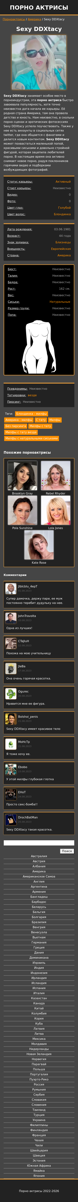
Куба (39, 1023)
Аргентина (39, 886)
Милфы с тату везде (20, 432)
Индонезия (39, 973)
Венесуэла (39, 932)
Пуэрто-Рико (39, 1079)
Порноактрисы (14, 19)
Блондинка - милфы (31, 413)
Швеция (39, 1155)
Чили (39, 1145)
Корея (39, 1018)
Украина (39, 1120)
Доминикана (38, 957)
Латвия (39, 1028)
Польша (39, 1069)
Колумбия (39, 1013)
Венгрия (39, 927)
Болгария (39, 917)
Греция (39, 947)
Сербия (38, 1094)
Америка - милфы (18, 420)
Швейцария (39, 1150)
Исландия (39, 983)
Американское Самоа (39, 876)
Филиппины (39, 1125)
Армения (39, 891)
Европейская (61, 249)
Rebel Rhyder (55, 493)
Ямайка (39, 1170)
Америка (34, 19)
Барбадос (39, 902)
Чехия (39, 1140)
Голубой (64, 207)
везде (32, 395)
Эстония (39, 1160)
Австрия (39, 861)
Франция (39, 1135)
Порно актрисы (39, 7)
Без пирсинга (15, 426)
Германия (39, 942)
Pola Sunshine (22, 528)
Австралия (39, 856)
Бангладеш (39, 897)
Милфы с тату (40, 426)
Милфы (54, 420)
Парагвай (39, 1064)
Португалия (39, 1074)
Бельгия (39, 912)
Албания (38, 866)
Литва (39, 1033)
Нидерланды (39, 1049)
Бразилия (39, 922)
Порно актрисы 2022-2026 (39, 1191)
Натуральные (60, 301)
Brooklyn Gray (22, 493)
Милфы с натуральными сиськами (31, 438)
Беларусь (39, 907)
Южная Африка (39, 1165)
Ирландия (39, 978)
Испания (39, 988)
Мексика (39, 1039)
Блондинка (62, 214)
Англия (39, 881)
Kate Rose (39, 562)
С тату (41, 420)
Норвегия (39, 1059)
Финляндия (39, 1130)
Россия (39, 1084)
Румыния (39, 1089)
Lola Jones (55, 528)
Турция (39, 1115)
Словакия (39, 1099)
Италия (38, 993)
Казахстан (39, 998)
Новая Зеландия (38, 1054)
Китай (39, 1008)
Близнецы (63, 242)
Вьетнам (39, 937)
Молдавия (39, 1044)
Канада (39, 1003)
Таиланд (39, 1110)
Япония (39, 1176)
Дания (39, 952)
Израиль (39, 962)
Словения (39, 1105)
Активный (63, 181)
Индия (39, 968)
